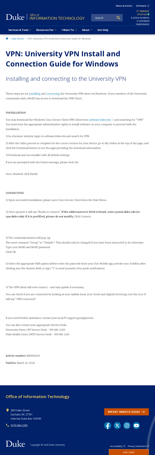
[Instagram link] (126, 425)
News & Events (124, 5)
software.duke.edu (100, 119)
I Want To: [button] (68, 30)
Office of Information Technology (37, 396)
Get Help (102, 30)
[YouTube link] (136, 425)
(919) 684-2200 (19, 425)
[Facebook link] (107, 425)
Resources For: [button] (45, 30)
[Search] (119, 17)
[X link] (117, 425)
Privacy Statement (137, 446)
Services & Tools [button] (18, 30)
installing (34, 93)
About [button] (86, 30)
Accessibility (116, 446)
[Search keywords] (103, 18)
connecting (53, 93)
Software (141, 5)
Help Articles (17, 38)
